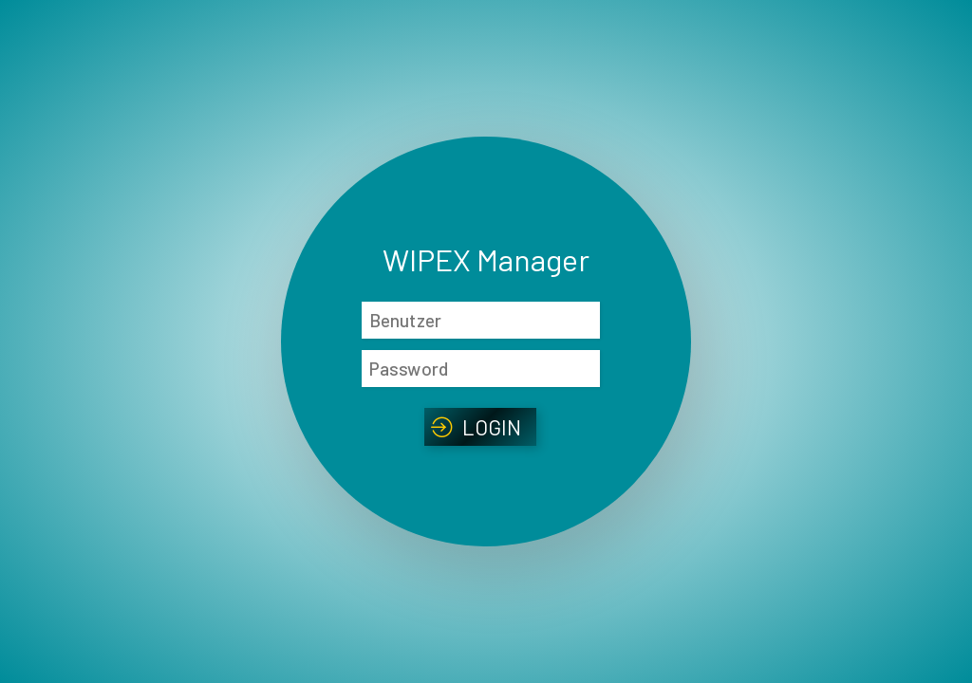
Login (492, 427)
